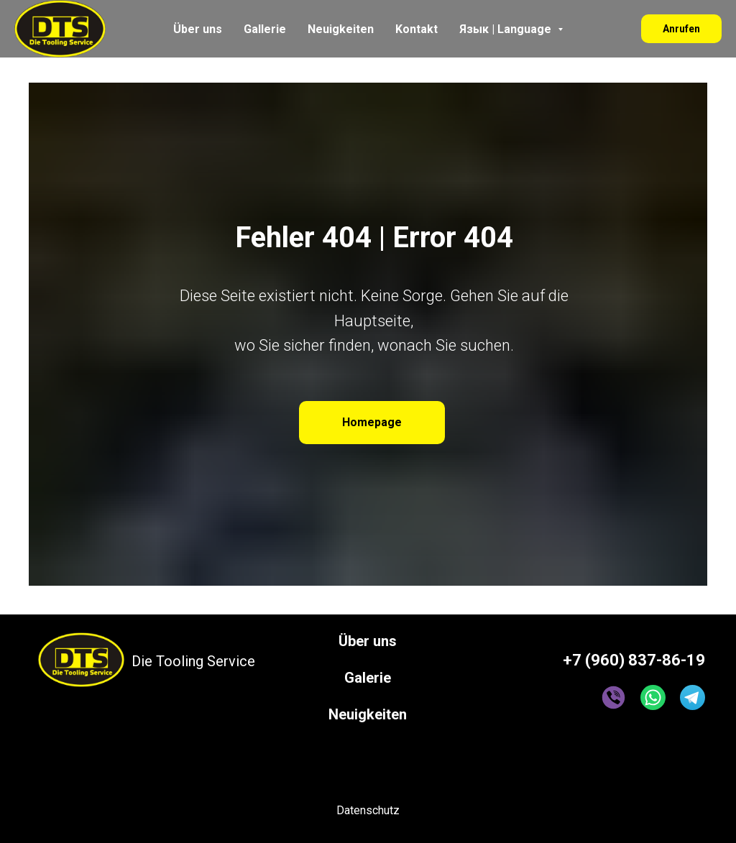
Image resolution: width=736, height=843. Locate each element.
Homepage (372, 422)
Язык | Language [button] (506, 29)
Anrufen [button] (681, 28)
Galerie (367, 677)
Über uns (197, 29)
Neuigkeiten (341, 29)
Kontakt (416, 29)
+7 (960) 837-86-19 (634, 660)
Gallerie (265, 29)
